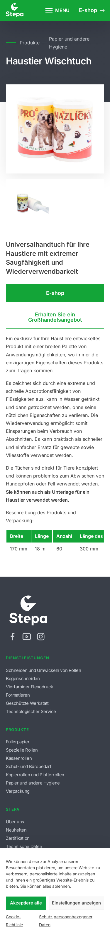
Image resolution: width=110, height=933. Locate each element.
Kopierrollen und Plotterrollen (35, 774)
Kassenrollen (19, 758)
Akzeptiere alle (26, 903)
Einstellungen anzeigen (76, 903)
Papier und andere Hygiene (69, 43)
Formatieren (18, 695)
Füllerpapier (17, 742)
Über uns (15, 821)
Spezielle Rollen (22, 750)
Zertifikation (18, 838)
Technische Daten (24, 846)
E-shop (55, 293)
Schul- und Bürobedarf (29, 766)
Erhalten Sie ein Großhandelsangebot (55, 317)
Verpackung (18, 791)
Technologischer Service (31, 711)
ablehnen (61, 886)
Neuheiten (16, 830)
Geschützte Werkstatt (27, 703)
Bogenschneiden (23, 678)
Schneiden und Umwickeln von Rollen (43, 670)
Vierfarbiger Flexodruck (29, 687)
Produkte (29, 43)
